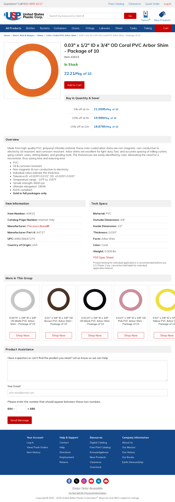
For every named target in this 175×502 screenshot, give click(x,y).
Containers (60, 28)
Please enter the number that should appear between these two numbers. (54, 401)
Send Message (19, 420)
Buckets (45, 28)
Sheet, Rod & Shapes (24, 35)
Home (7, 35)
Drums (75, 28)
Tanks (133, 28)
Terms (85, 488)
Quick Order (152, 3)
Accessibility (96, 488)
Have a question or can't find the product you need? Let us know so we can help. (58, 358)
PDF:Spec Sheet (103, 257)
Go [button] (130, 16)
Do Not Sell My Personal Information (87, 493)
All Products (13, 28)
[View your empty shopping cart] (163, 28)
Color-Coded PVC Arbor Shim (61, 35)
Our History (128, 452)
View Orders (37, 447)
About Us (127, 442)
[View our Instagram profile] (83, 481)
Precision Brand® (38, 226)
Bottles (30, 28)
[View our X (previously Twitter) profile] (76, 481)
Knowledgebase (99, 452)
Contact (64, 442)
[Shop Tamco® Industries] (145, 16)
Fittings (90, 28)
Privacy (76, 488)
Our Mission (128, 447)
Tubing (148, 28)
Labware (104, 28)
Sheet (119, 28)
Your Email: (14, 386)
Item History (34, 452)
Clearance (135, 3)
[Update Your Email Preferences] (106, 481)
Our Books (128, 457)
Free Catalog (100, 447)
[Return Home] (24, 16)
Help (62, 447)
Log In (167, 3)
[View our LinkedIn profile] (98, 481)
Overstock (95, 467)
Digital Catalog (98, 442)
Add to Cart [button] (74, 85)
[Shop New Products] (161, 16)
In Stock (71, 64)
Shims (40, 35)
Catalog (116, 3)
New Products (98, 457)
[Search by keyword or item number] (85, 16)
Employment (67, 457)
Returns (64, 462)
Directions (65, 452)
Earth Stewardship (132, 462)
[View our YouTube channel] (91, 481)
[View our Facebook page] (69, 481)
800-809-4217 (33, 3)
